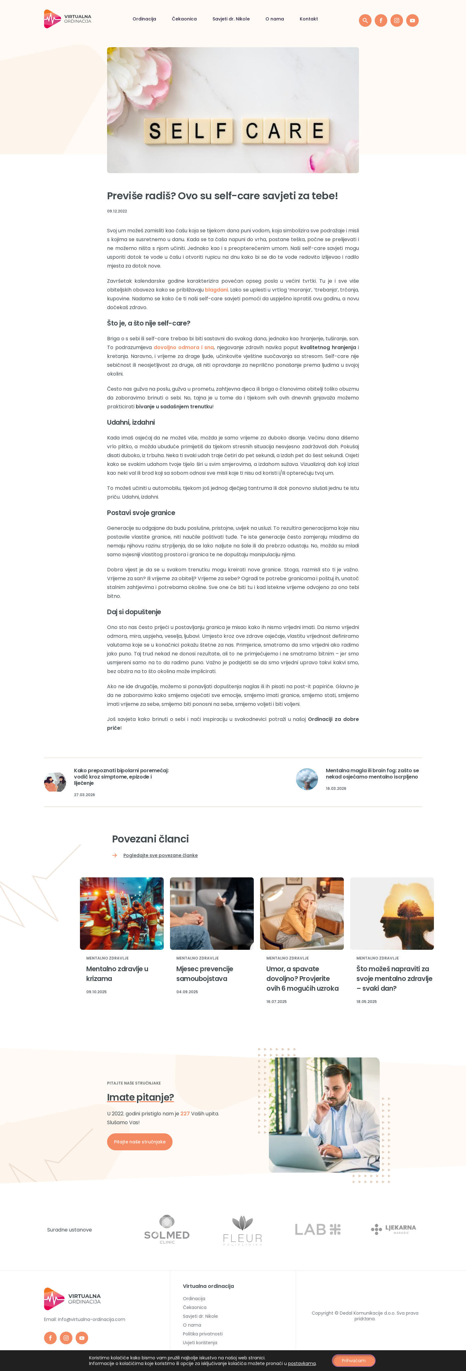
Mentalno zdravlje (107, 958)
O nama (274, 19)
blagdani (216, 289)
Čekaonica (184, 19)
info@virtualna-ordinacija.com (91, 1319)
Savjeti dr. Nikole (231, 19)
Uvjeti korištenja (200, 1343)
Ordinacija (144, 19)
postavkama (302, 1363)
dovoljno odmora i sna (184, 347)
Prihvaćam (354, 1360)
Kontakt (309, 19)
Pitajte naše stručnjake (140, 1142)
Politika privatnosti (203, 1334)
